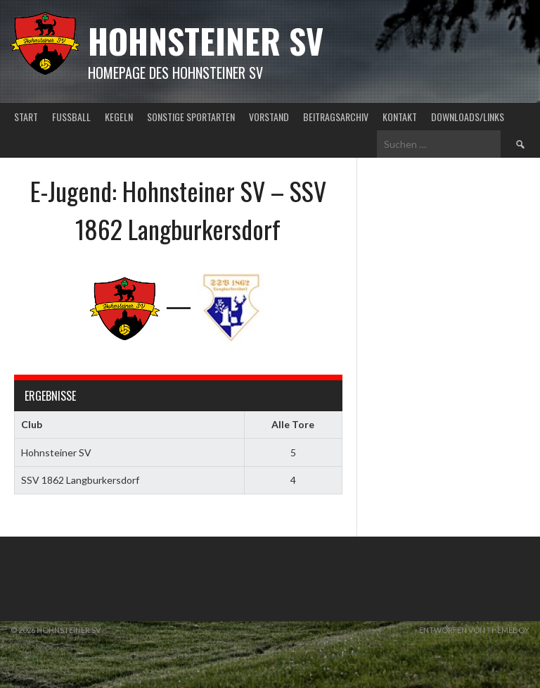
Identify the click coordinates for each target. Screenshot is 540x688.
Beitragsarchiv (335, 116)
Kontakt (399, 116)
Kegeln (119, 116)
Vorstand (269, 116)
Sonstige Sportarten (191, 116)
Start (26, 116)
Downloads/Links (467, 116)
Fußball (71, 116)
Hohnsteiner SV (205, 40)
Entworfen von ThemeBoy (474, 629)
